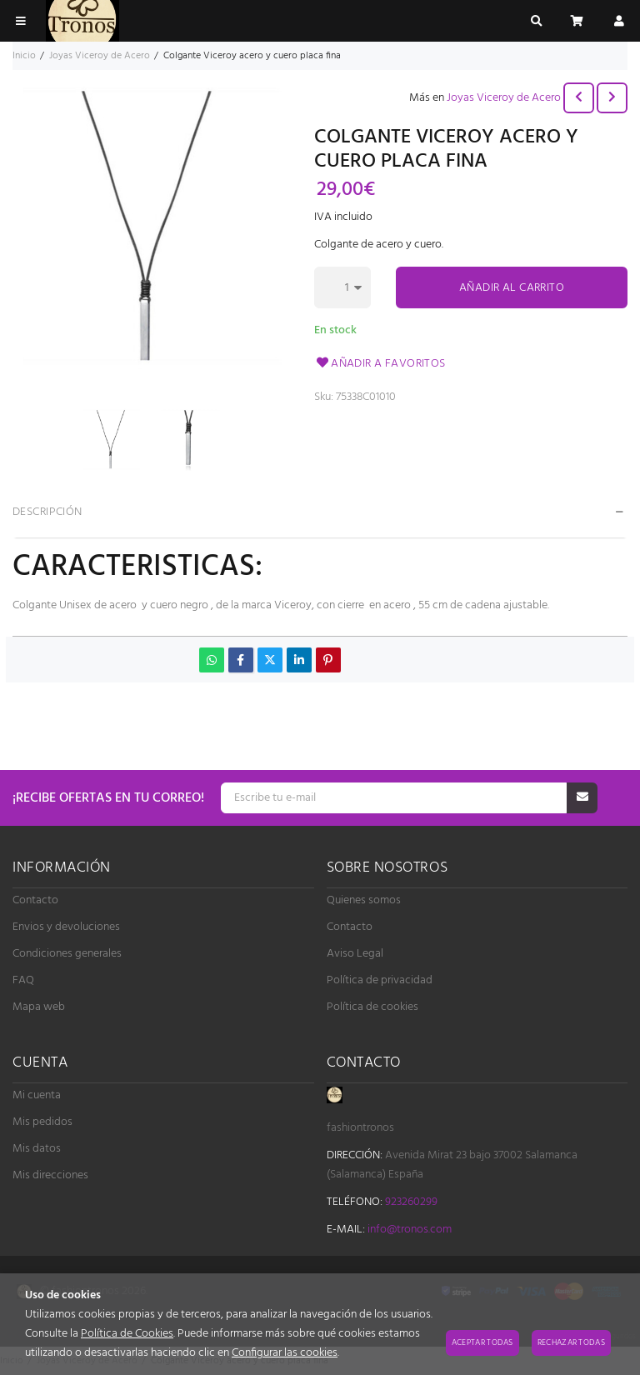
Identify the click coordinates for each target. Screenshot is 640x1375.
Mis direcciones (50, 1175)
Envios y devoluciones (66, 927)
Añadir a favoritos (380, 363)
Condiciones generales (67, 953)
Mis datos (36, 1148)
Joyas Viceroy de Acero (504, 98)
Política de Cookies (127, 1333)
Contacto (35, 900)
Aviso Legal (355, 953)
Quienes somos (364, 900)
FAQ (23, 980)
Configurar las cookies (285, 1352)
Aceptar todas (482, 1342)
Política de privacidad (379, 980)
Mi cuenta (36, 1095)
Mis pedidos (42, 1122)
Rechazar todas (571, 1342)
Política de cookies (372, 1007)
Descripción (47, 512)
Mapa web (38, 1007)
